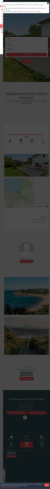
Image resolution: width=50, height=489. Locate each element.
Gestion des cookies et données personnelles (10, 487)
